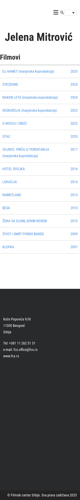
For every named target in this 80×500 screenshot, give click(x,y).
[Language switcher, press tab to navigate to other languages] (71, 13)
